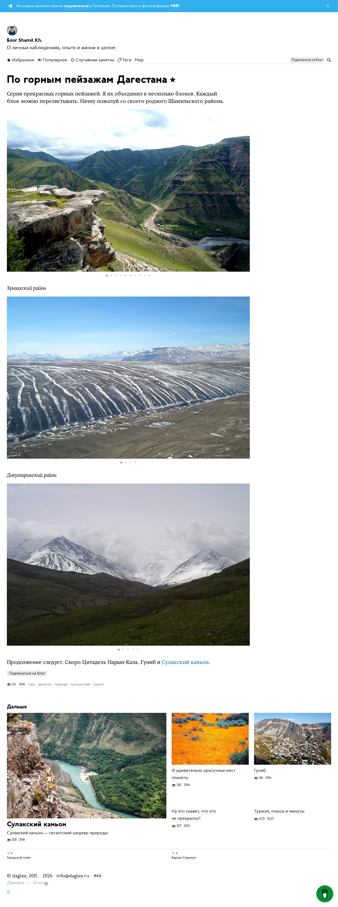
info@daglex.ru (73, 876)
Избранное (20, 60)
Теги (124, 60)
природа (61, 684)
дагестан (44, 684)
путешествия (80, 684)
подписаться (76, 6)
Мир (139, 60)
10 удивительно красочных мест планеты (204, 774)
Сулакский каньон (185, 662)
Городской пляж (19, 857)
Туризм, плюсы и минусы (279, 811)
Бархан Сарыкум (184, 857)
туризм (98, 684)
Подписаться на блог (27, 673)
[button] (245, 190)
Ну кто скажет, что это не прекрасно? (194, 815)
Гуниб (260, 770)
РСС (98, 876)
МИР (175, 6)
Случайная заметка (92, 60)
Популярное (52, 60)
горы (31, 684)
